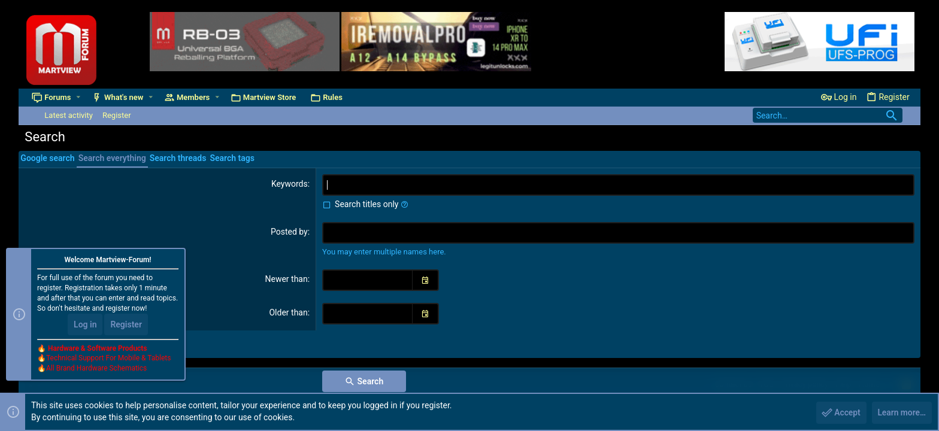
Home (869, 384)
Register (126, 324)
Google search (47, 158)
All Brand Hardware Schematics (96, 369)
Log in (85, 324)
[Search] (827, 115)
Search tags (232, 158)
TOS (766, 384)
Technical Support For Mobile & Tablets (108, 358)
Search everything (112, 158)
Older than (288, 312)
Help (843, 384)
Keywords (289, 184)
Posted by (289, 231)
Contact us (733, 384)
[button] (78, 97)
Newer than (286, 279)
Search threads (178, 158)
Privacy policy (804, 384)
